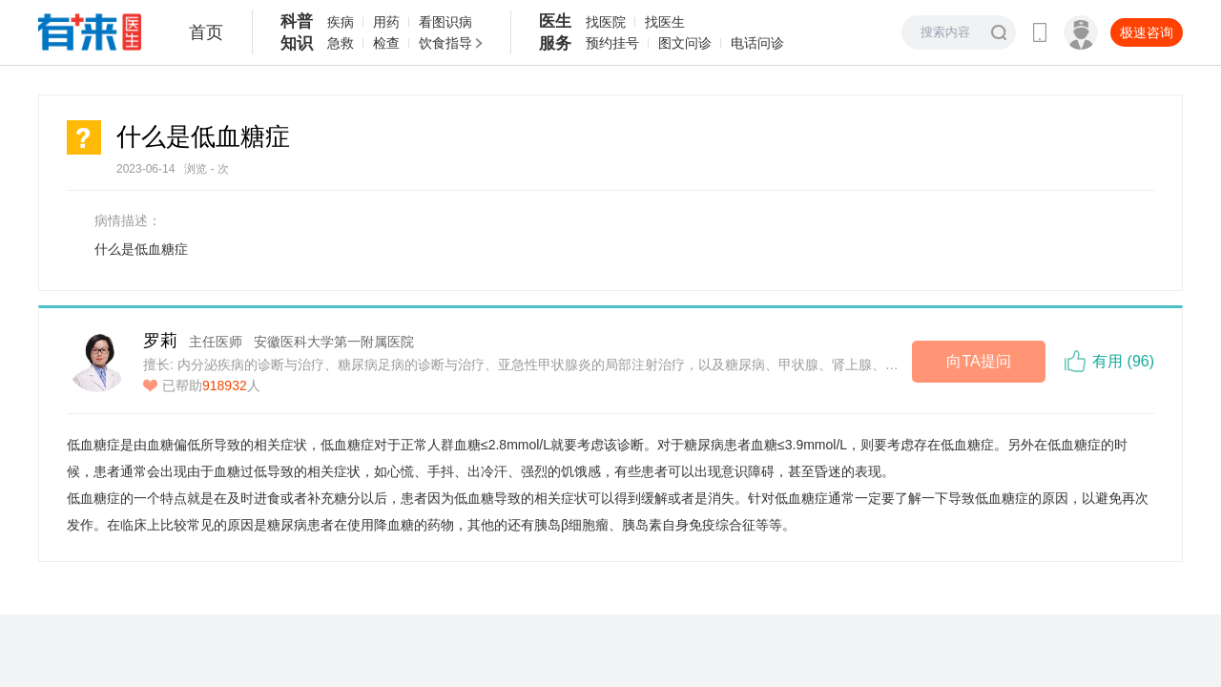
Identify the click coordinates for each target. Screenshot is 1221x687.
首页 (206, 32)
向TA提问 (978, 361)
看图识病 (445, 22)
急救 (340, 43)
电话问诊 (757, 43)
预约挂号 (612, 43)
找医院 (606, 22)
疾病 (340, 22)
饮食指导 (445, 43)
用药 (386, 22)
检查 (386, 43)
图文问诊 (685, 43)
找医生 (665, 22)
